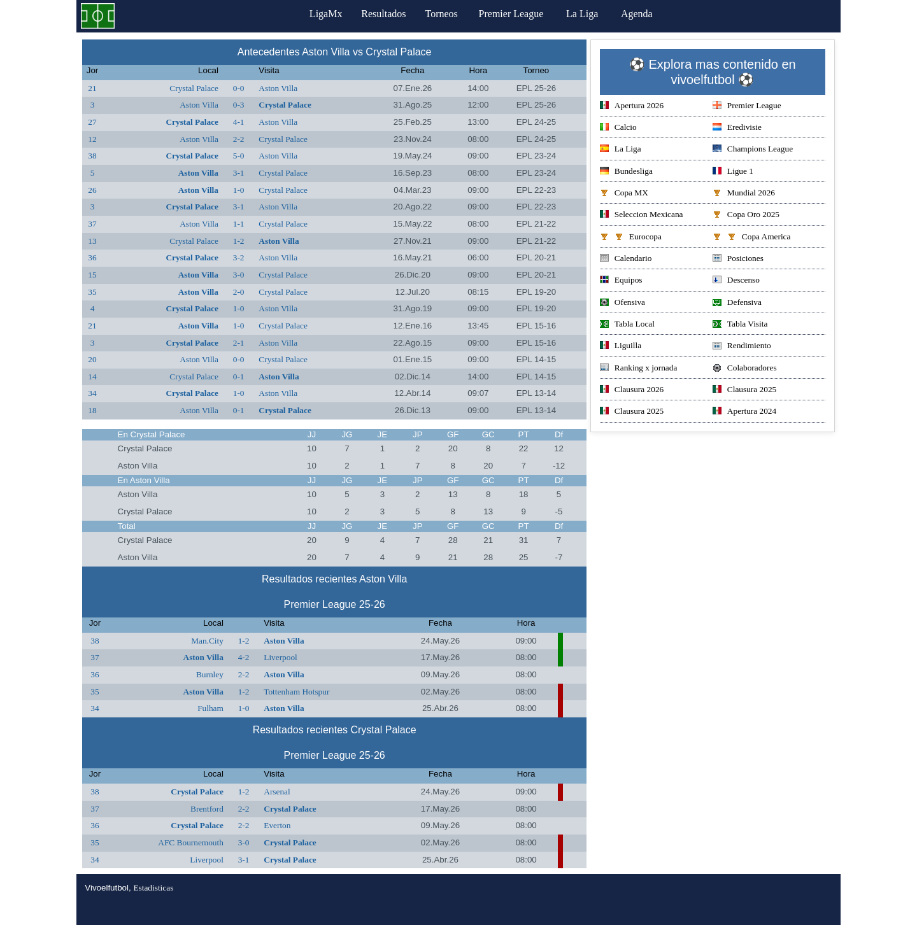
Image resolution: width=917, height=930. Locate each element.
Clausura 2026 (632, 390)
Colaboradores (745, 369)
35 (92, 292)
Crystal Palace (193, 88)
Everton (277, 825)
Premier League (516, 13)
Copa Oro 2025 (746, 215)
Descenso (736, 281)
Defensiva (737, 303)
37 (92, 224)
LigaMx (322, 13)
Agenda (642, 13)
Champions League (753, 150)
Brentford (207, 809)
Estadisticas (153, 887)
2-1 (239, 343)
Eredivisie (737, 128)
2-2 (239, 139)
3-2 (239, 257)
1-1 (239, 224)
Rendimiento (742, 347)
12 (92, 139)
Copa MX (624, 194)
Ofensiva (622, 303)
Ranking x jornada (638, 369)
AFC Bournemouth (191, 842)
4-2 (244, 657)
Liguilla (620, 347)
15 (92, 274)
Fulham (210, 708)
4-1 (239, 122)
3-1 (239, 173)
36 (92, 257)
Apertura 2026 (632, 107)
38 (92, 155)
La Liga (588, 13)
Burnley (210, 674)
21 (92, 88)
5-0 (239, 155)
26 (92, 190)
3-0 (239, 274)
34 (92, 393)
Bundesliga (626, 172)
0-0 (239, 88)
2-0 (239, 292)
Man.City (207, 640)
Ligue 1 (733, 172)
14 (92, 376)
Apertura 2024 (744, 412)
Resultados (383, 13)
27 (92, 122)
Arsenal (277, 791)
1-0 (239, 190)
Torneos (445, 13)
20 (92, 359)
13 (92, 241)
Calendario (625, 259)
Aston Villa (278, 88)
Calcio (618, 128)
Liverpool (280, 657)
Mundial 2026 (744, 194)
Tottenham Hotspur (296, 691)
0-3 (239, 104)
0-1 (239, 376)
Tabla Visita (740, 325)
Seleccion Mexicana (641, 215)
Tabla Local (627, 325)
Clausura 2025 (744, 390)
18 (92, 410)
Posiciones (738, 259)
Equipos (621, 281)
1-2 (239, 241)
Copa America (752, 238)
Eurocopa (631, 238)
